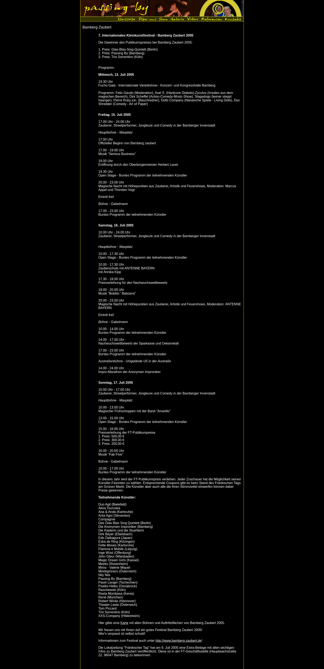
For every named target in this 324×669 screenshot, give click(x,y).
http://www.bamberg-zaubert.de (178, 640)
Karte (124, 623)
